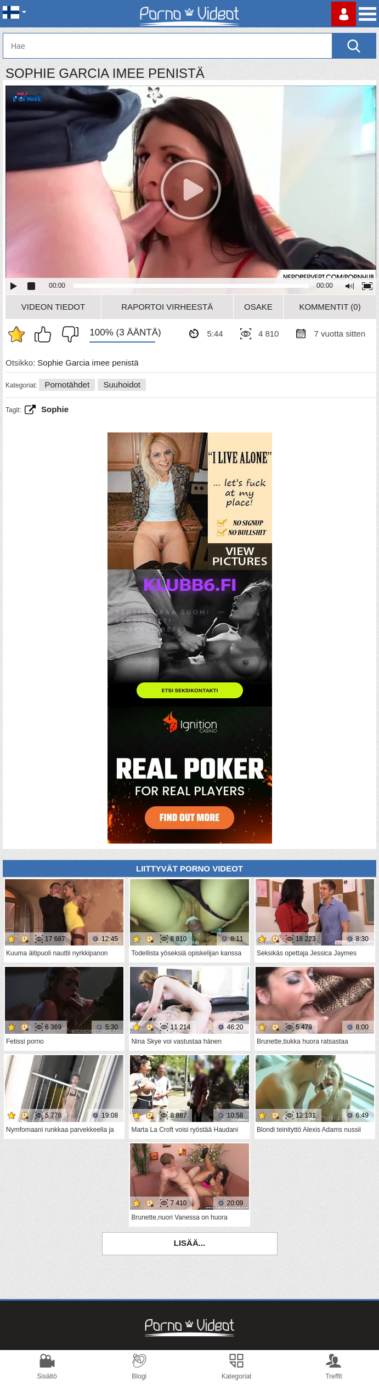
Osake (258, 306)
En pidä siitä (67, 334)
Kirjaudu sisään (343, 14)
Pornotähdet (66, 384)
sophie (55, 409)
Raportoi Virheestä (167, 306)
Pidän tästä (45, 334)
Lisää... (190, 1243)
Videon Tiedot (53, 306)
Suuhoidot (121, 384)
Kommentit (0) (329, 306)
